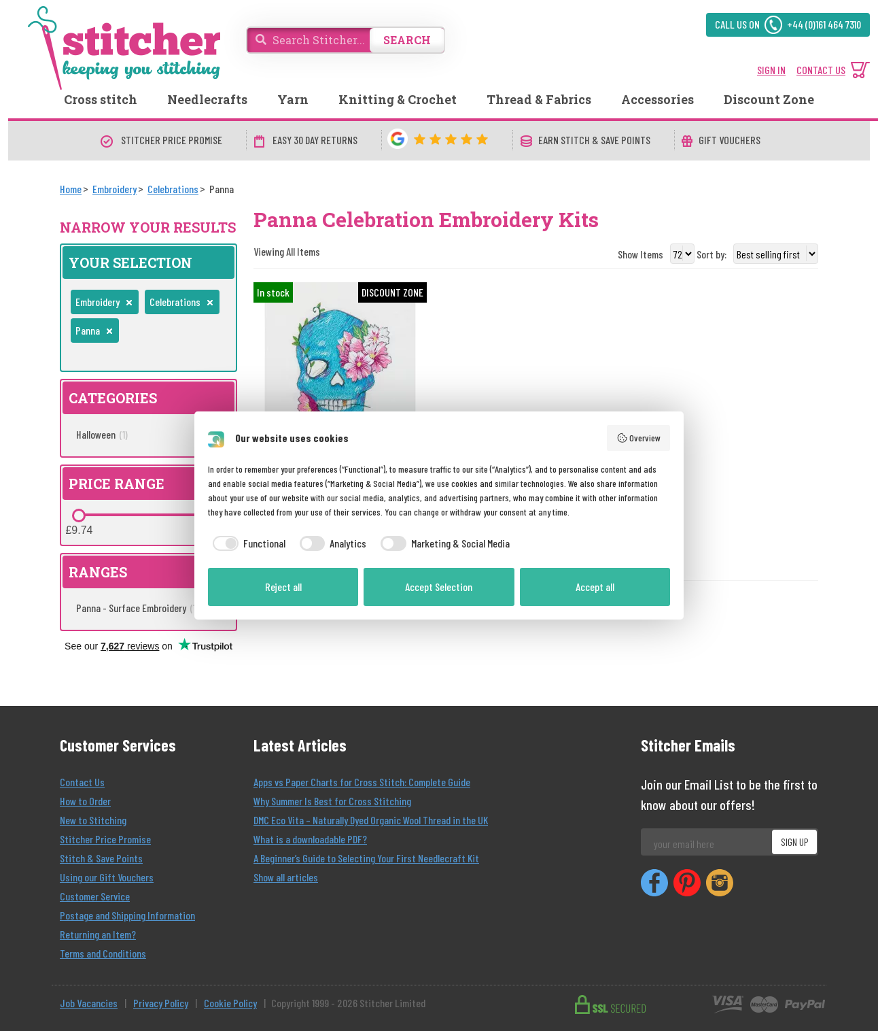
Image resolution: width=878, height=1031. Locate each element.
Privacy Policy (160, 1002)
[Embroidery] (114, 188)
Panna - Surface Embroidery (137, 607)
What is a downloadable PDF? (310, 838)
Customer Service (95, 896)
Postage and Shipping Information (127, 915)
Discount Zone (769, 99)
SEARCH (407, 40)
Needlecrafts (207, 99)
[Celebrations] (172, 188)
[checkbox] (246, 543)
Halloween (102, 434)
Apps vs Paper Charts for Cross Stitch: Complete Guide (361, 781)
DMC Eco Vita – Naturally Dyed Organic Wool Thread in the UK (370, 819)
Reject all (283, 586)
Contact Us (82, 781)
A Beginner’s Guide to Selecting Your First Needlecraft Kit (366, 857)
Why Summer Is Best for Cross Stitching (332, 800)
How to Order (85, 800)
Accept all (595, 586)
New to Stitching (93, 819)
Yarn (293, 99)
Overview (638, 438)
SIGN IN (771, 69)
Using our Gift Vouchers (107, 877)
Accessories (657, 99)
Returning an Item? (98, 934)
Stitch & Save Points (101, 857)
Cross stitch (100, 99)
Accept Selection (438, 586)
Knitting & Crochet (397, 99)
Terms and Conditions (103, 953)
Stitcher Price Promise (105, 838)
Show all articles (285, 877)
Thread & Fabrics (539, 99)
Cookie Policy (230, 1002)
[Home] (71, 188)
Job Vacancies (89, 1002)
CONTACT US (820, 69)
